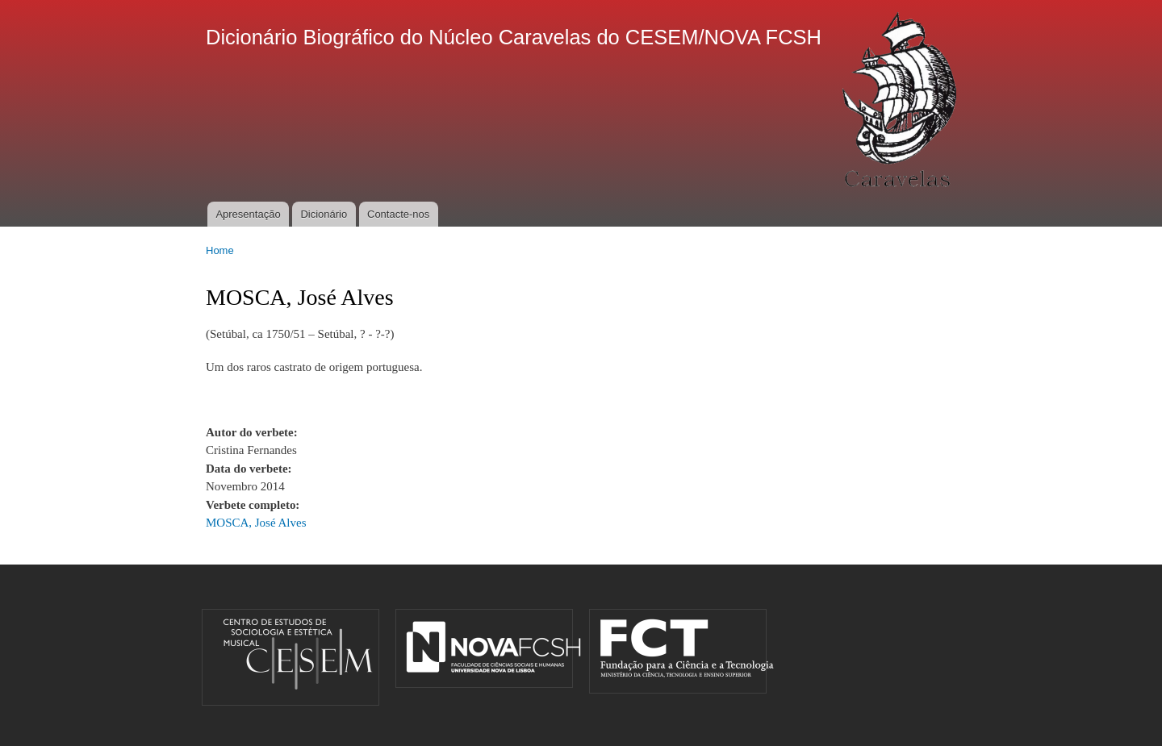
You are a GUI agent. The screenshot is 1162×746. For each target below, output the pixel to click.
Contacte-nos (398, 214)
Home (220, 250)
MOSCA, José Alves (256, 522)
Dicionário (323, 214)
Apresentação (247, 214)
